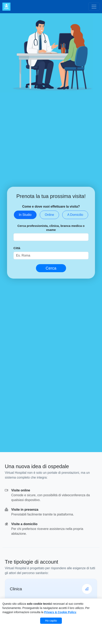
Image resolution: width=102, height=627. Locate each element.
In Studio (25, 214)
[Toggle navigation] (94, 7)
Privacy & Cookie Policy (60, 612)
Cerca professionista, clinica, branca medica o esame (51, 227)
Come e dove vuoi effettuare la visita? (51, 206)
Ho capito (51, 620)
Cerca (51, 268)
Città (16, 248)
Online (49, 214)
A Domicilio (75, 214)
